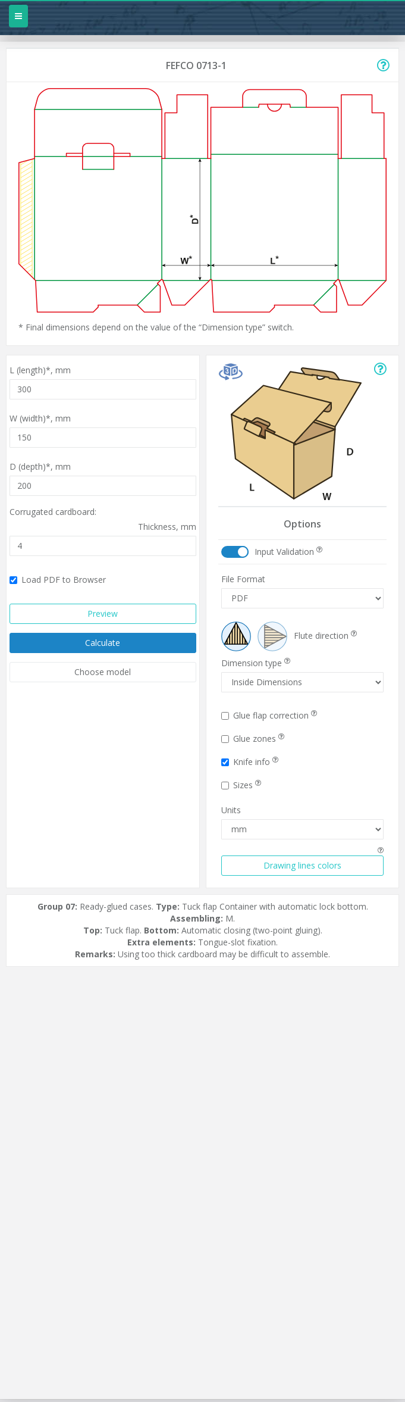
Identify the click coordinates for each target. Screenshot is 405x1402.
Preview (102, 613)
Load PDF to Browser (58, 579)
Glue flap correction (269, 715)
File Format (243, 579)
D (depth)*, (40, 466)
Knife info (249, 761)
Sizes (241, 785)
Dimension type (255, 663)
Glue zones (252, 738)
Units (231, 810)
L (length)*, (40, 370)
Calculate (102, 642)
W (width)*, (40, 418)
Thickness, (167, 526)
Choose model (102, 671)
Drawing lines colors (302, 865)
